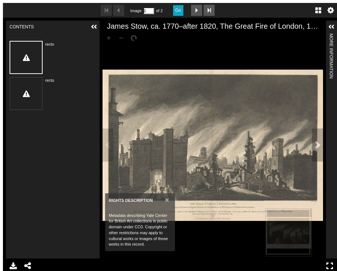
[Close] (167, 200)
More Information (331, 37)
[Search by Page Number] (148, 10)
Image (135, 10)
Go (178, 10)
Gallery (318, 10)
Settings (330, 10)
